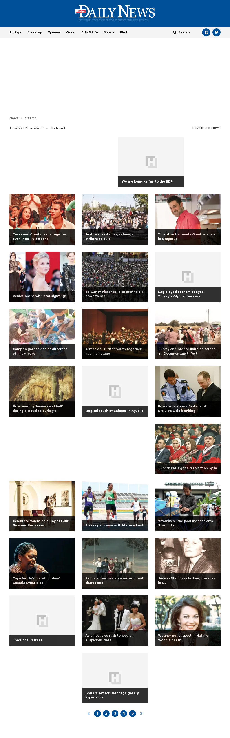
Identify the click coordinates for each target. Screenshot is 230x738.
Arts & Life (89, 32)
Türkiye (15, 32)
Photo (124, 32)
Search (31, 118)
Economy (34, 32)
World (70, 32)
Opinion (54, 32)
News (13, 118)
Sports (109, 32)
